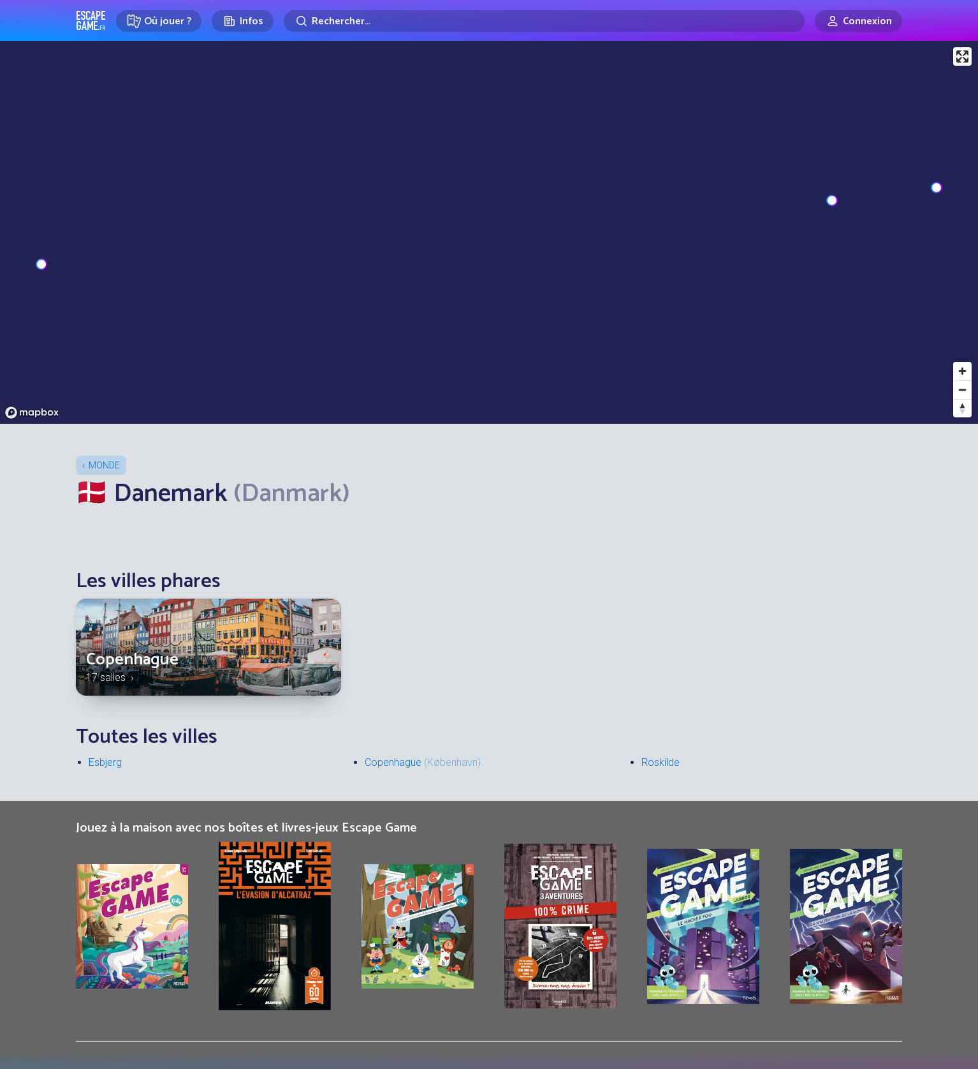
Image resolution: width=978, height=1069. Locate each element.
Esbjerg (105, 762)
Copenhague (132, 659)
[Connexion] (858, 21)
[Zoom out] (962, 389)
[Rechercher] (544, 21)
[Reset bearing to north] (962, 408)
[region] (489, 232)
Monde (104, 465)
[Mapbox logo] (32, 412)
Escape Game (91, 20)
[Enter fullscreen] (962, 56)
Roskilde (660, 762)
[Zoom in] (962, 371)
